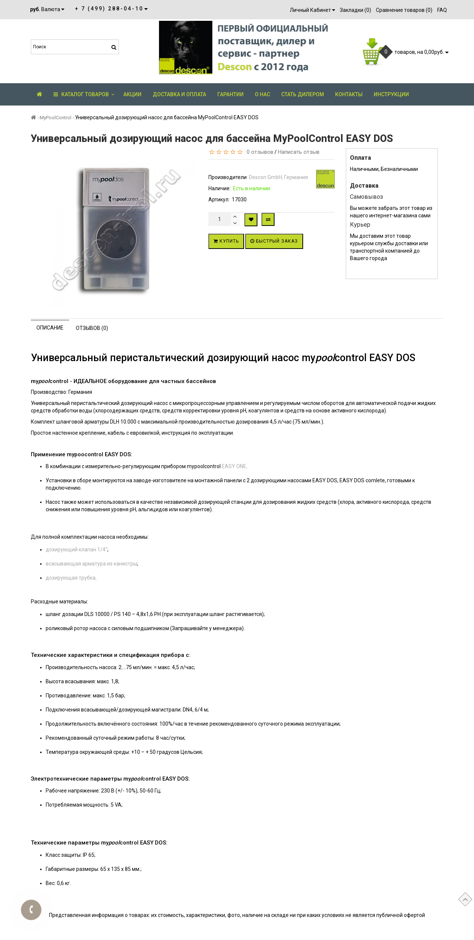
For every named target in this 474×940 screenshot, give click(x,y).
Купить (226, 241)
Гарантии (230, 94)
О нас (262, 94)
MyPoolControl (55, 117)
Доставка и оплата (179, 94)
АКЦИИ (132, 94)
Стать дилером (302, 94)
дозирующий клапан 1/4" (76, 549)
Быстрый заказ (274, 241)
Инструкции (391, 94)
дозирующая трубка (70, 578)
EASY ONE (234, 466)
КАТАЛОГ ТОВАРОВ (83, 94)
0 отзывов (258, 152)
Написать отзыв (298, 152)
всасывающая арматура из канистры (91, 564)
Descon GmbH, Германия (278, 177)
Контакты (349, 94)
